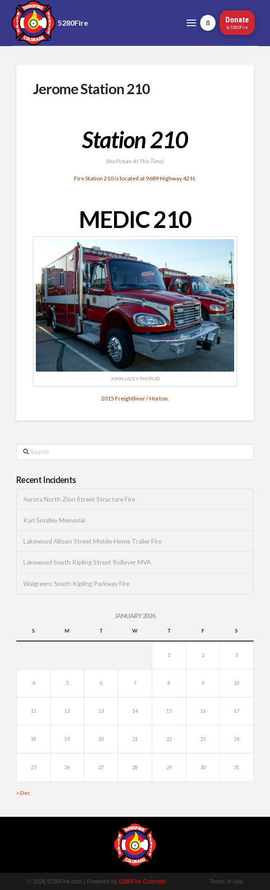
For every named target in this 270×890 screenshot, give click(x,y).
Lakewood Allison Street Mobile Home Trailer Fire (92, 541)
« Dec (23, 792)
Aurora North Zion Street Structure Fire (79, 499)
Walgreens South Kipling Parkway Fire (76, 583)
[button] (191, 22)
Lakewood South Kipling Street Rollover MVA (87, 562)
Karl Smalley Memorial (54, 520)
